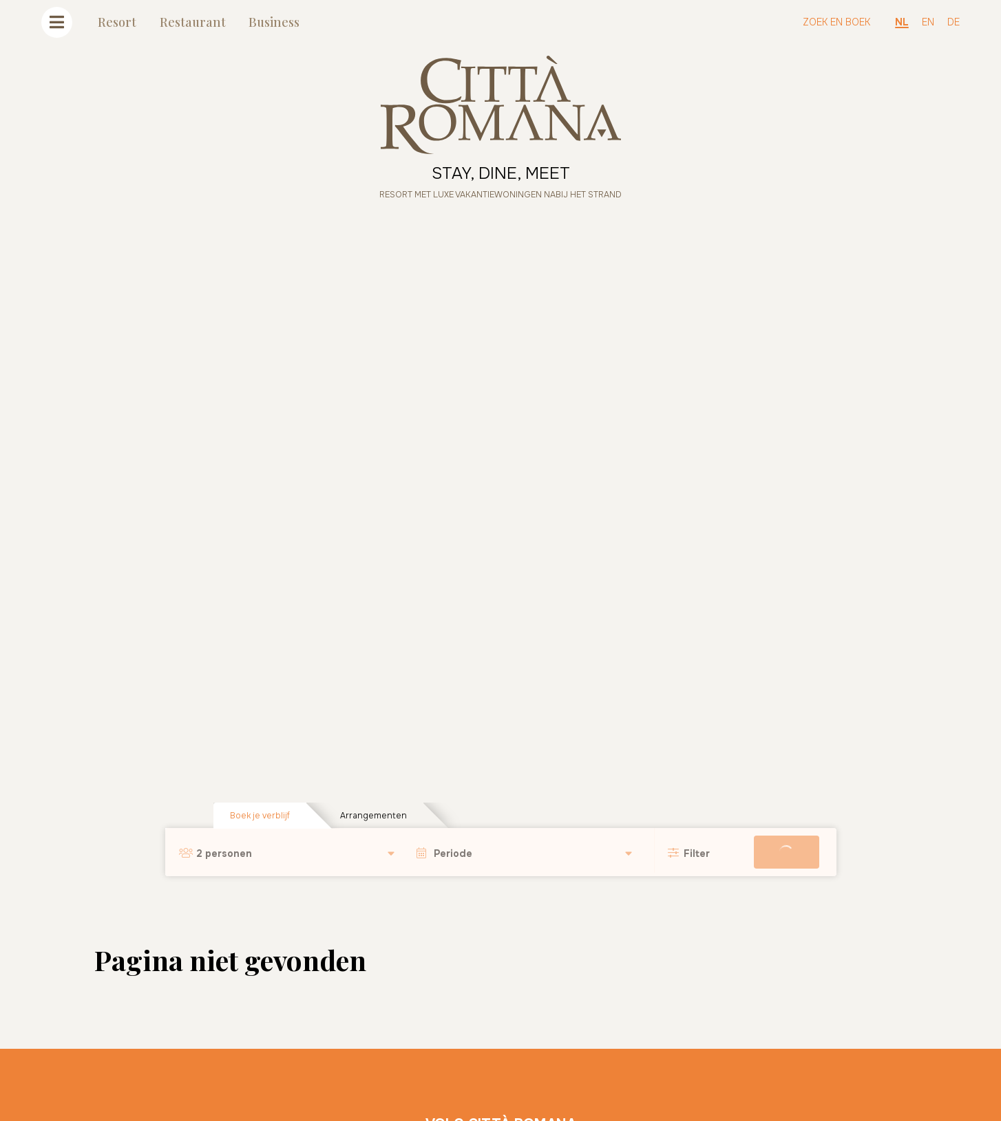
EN (928, 22)
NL (902, 22)
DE (953, 22)
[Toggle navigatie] (56, 22)
